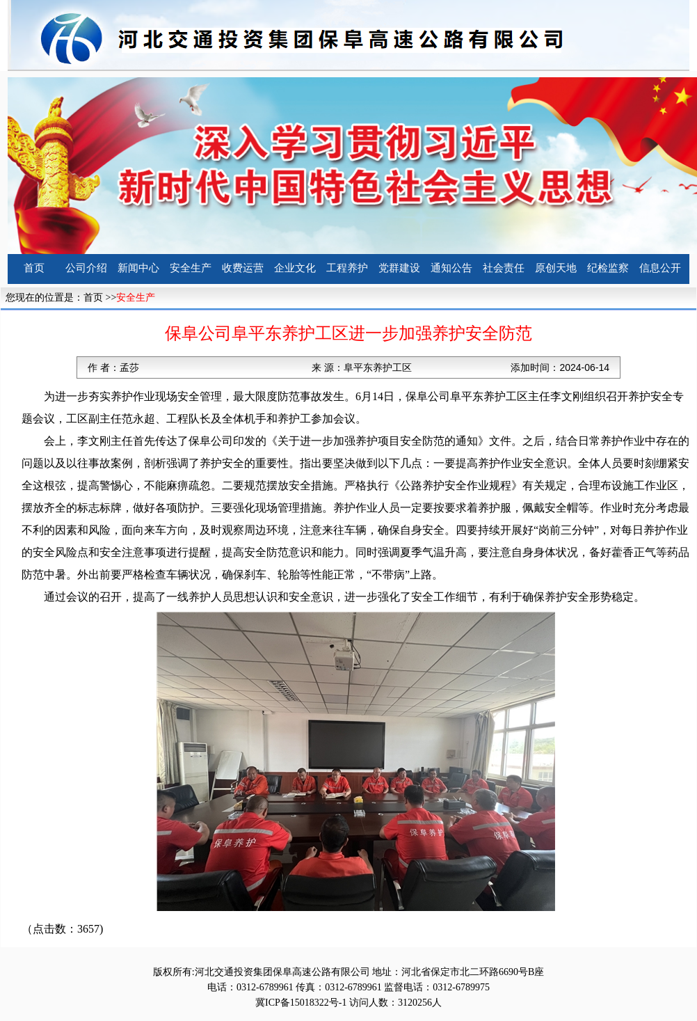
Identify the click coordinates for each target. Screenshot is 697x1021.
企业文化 (295, 268)
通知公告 (451, 268)
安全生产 (190, 268)
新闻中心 (138, 268)
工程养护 (347, 268)
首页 (34, 268)
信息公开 (660, 268)
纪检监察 (608, 268)
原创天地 (556, 268)
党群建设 (399, 268)
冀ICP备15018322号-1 (300, 1002)
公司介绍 (86, 268)
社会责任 (503, 268)
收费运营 (243, 268)
